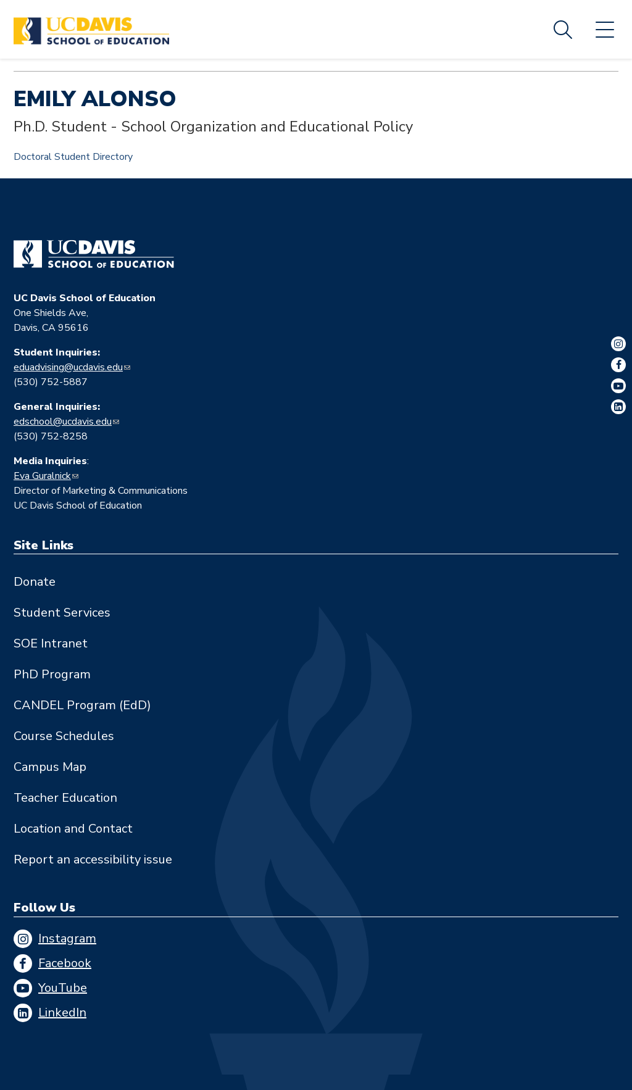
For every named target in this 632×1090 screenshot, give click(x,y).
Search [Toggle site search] (562, 29)
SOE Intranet (51, 643)
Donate (35, 581)
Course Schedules (64, 736)
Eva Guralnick (42, 476)
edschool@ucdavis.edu (63, 421)
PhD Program (52, 674)
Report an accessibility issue (93, 859)
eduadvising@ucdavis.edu (68, 367)
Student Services (62, 612)
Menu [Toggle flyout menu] (604, 29)
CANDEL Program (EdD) (82, 705)
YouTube (62, 988)
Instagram (67, 938)
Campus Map (50, 767)
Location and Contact (73, 828)
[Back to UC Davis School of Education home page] (91, 29)
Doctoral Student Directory (73, 157)
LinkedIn (62, 1012)
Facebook (64, 963)
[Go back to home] (94, 254)
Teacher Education (65, 797)
